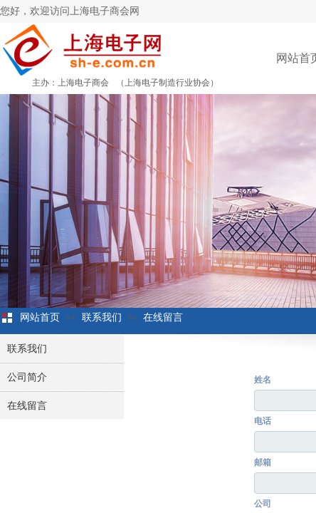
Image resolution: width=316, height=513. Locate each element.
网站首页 (40, 317)
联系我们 (102, 317)
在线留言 (163, 317)
